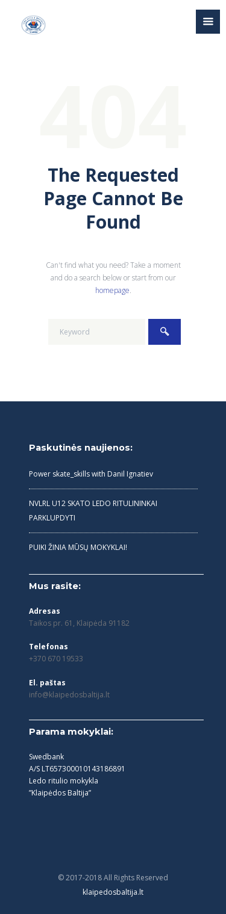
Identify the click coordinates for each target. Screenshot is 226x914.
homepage (112, 290)
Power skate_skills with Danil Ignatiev (91, 474)
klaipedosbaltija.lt (113, 892)
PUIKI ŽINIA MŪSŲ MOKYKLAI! (78, 547)
